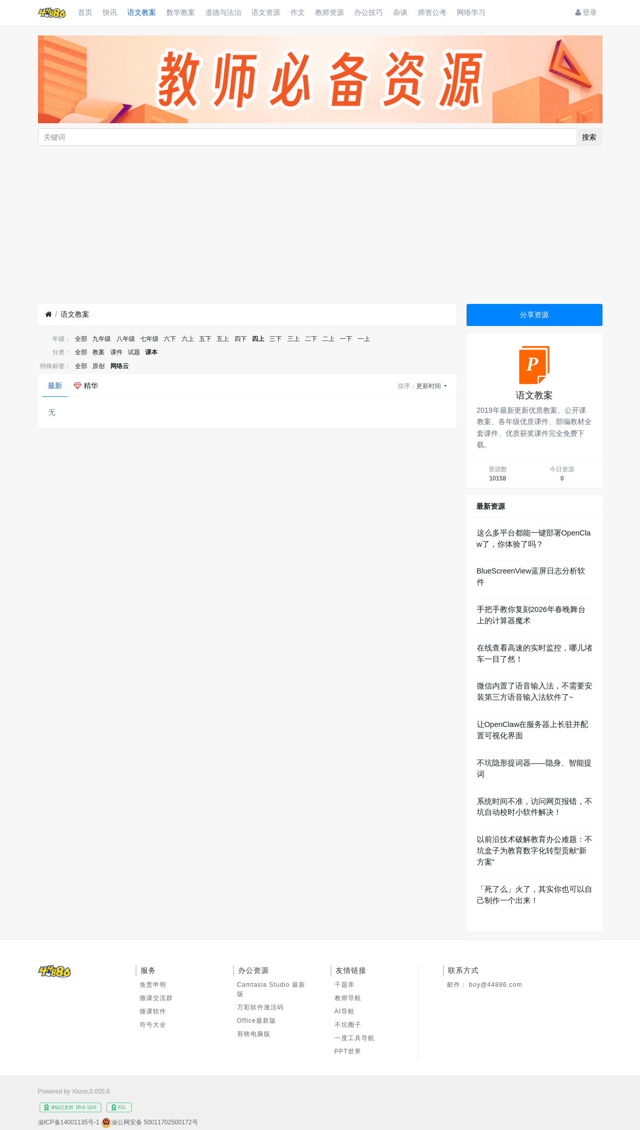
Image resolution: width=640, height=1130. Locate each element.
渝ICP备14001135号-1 (69, 1122)
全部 (81, 338)
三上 (293, 338)
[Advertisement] (320, 225)
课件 (116, 352)
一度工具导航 (355, 1038)
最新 (55, 385)
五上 (223, 338)
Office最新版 (256, 1020)
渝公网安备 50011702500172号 (154, 1122)
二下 (311, 338)
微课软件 (153, 1011)
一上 (364, 338)
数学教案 (180, 12)
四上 (258, 338)
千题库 (345, 984)
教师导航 (348, 998)
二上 (328, 338)
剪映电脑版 (253, 1034)
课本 (151, 352)
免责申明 (153, 984)
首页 (85, 12)
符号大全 (153, 1024)
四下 (241, 338)
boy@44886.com (495, 984)
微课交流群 (156, 998)
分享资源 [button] (534, 315)
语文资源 (265, 12)
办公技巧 (368, 12)
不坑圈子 (348, 1024)
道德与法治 (223, 12)
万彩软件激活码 (260, 1007)
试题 (134, 352)
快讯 (110, 12)
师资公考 (432, 12)
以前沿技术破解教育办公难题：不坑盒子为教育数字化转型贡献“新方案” (534, 850)
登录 (586, 12)
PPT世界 (348, 1051)
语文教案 (141, 12)
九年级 (101, 338)
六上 (188, 338)
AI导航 (345, 1011)
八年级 (126, 338)
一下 (346, 338)
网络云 (119, 366)
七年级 (149, 338)
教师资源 (329, 12)
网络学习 (471, 12)
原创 (98, 366)
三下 (275, 338)
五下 (205, 338)
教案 (98, 352)
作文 (297, 12)
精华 (85, 385)
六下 (170, 338)
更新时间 (429, 386)
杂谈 (400, 12)
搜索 (589, 137)
